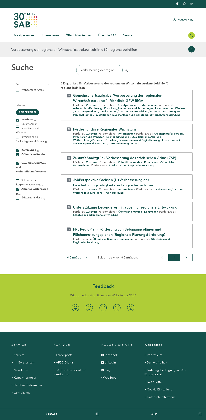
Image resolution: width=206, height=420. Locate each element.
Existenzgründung (86, 96)
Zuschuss (91, 90)
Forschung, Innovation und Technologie (128, 93)
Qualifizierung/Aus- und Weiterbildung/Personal (130, 96)
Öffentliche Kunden (130, 147)
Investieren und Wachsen (88, 122)
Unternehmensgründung (165, 100)
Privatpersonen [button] (24, 35)
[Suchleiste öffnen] (191, 35)
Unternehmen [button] (50, 35)
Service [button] (127, 35)
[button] (32, 69)
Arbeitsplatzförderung (87, 93)
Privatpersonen (127, 90)
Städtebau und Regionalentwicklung (131, 150)
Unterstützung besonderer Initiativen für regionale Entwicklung (125, 192)
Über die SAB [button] (107, 35)
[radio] (75, 293)
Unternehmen (148, 90)
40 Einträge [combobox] (79, 243)
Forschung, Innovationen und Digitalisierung (132, 125)
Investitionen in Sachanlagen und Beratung (121, 100)
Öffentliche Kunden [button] (79, 35)
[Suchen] (99, 55)
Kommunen (151, 147)
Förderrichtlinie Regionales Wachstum (104, 115)
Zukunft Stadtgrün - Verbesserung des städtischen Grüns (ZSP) (124, 143)
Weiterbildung (114, 178)
